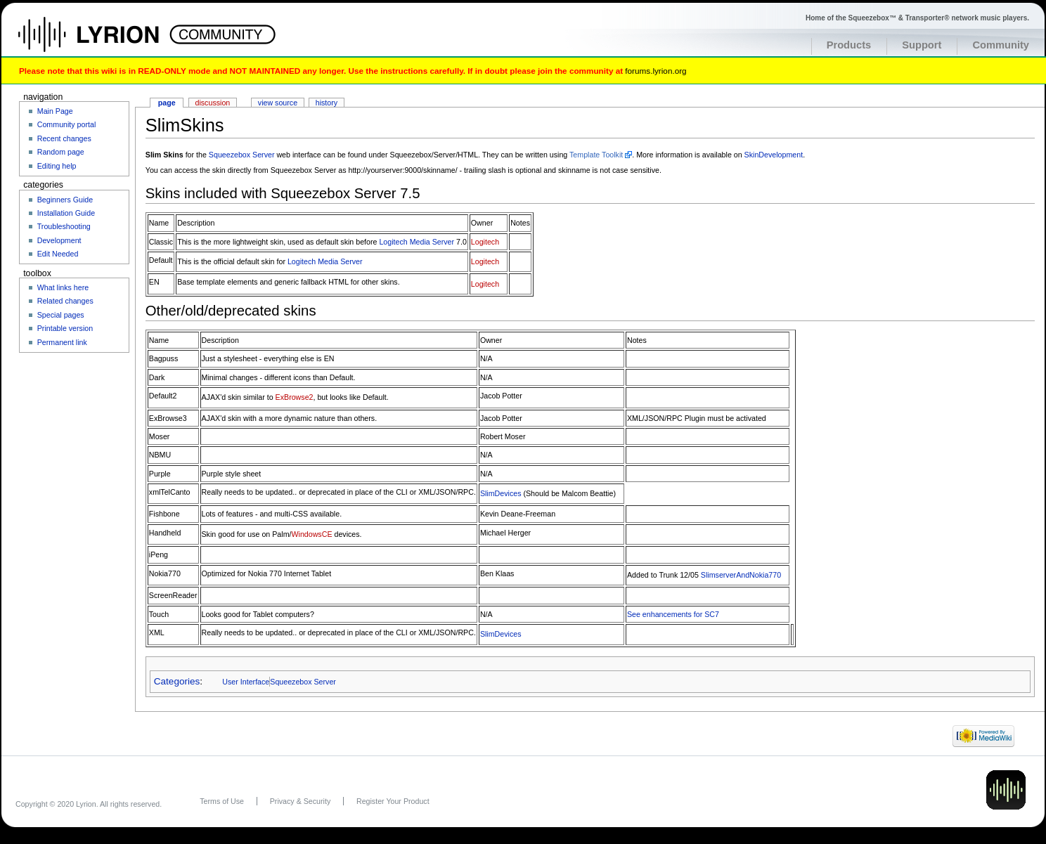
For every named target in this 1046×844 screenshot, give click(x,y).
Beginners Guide (65, 199)
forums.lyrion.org (655, 70)
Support (921, 45)
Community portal (66, 124)
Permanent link (62, 342)
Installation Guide (66, 213)
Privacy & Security (300, 801)
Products (849, 45)
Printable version (65, 328)
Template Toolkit (596, 154)
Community (1000, 45)
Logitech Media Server (416, 242)
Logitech (485, 242)
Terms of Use (222, 801)
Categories (177, 681)
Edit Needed (58, 253)
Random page (60, 152)
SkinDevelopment (773, 154)
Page (167, 102)
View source (277, 102)
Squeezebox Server (242, 154)
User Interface (245, 681)
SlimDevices (501, 493)
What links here (63, 287)
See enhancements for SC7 (673, 614)
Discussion (213, 102)
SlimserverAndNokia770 (741, 575)
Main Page (55, 111)
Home (103, 41)
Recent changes (64, 138)
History (326, 102)
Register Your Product (393, 801)
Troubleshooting (64, 226)
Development (59, 240)
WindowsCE (311, 534)
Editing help (57, 166)
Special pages (60, 315)
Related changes (65, 301)
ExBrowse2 (295, 397)
